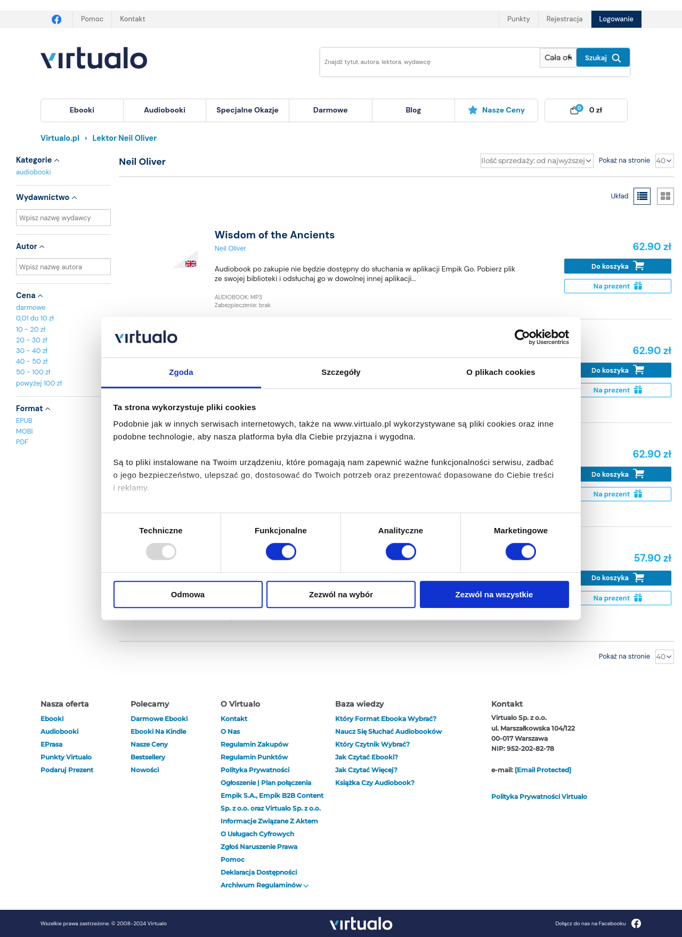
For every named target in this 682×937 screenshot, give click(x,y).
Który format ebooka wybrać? (385, 719)
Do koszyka (617, 266)
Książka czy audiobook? (375, 783)
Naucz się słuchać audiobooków (388, 731)
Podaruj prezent (66, 770)
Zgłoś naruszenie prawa (259, 847)
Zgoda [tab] (181, 372)
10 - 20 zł (30, 329)
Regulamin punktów (254, 757)
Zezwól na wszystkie (494, 594)
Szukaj (603, 58)
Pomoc (92, 18)
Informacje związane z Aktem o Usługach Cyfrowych (269, 827)
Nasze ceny (496, 110)
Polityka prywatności (255, 770)
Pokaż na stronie (624, 160)
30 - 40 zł (31, 350)
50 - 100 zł (33, 372)
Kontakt (132, 18)
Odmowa (188, 594)
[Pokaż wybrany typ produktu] (558, 58)
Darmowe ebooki (159, 719)
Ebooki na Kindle (158, 731)
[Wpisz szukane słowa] (422, 62)
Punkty (518, 18)
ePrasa (51, 744)
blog (413, 110)
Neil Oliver (230, 248)
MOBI (24, 431)
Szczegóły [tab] (340, 372)
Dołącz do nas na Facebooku (598, 923)
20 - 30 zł (31, 340)
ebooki (51, 719)
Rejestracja (565, 18)
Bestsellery (148, 757)
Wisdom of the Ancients (275, 235)
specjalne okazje (247, 110)
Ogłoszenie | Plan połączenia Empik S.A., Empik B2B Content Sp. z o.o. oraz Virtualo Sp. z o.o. (272, 795)
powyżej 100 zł (39, 383)
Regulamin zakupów (254, 744)
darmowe (330, 110)
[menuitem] (82, 110)
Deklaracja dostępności (259, 872)
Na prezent (618, 286)
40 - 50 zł (31, 361)
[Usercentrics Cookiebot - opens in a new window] (522, 337)
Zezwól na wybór (341, 594)
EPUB (24, 420)
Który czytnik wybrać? (372, 744)
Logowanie (616, 18)
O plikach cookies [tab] (500, 372)
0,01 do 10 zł (35, 318)
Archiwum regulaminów (265, 885)
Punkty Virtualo (66, 757)
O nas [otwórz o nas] (230, 731)
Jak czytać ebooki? (366, 757)
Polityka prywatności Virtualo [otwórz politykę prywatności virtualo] (539, 796)
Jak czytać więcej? (366, 770)
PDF (22, 441)
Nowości (145, 770)
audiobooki (33, 172)
